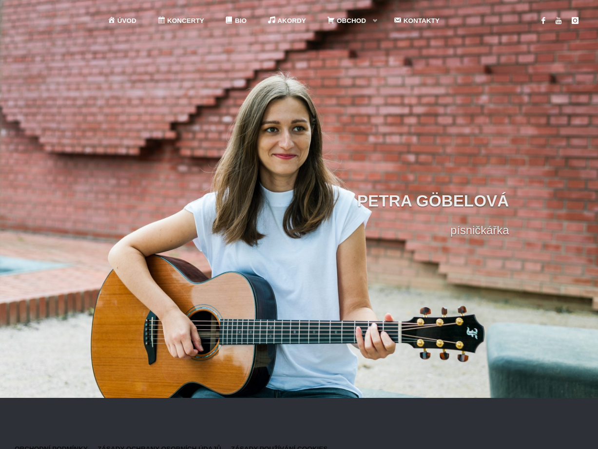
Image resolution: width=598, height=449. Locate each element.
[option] (299, 199)
